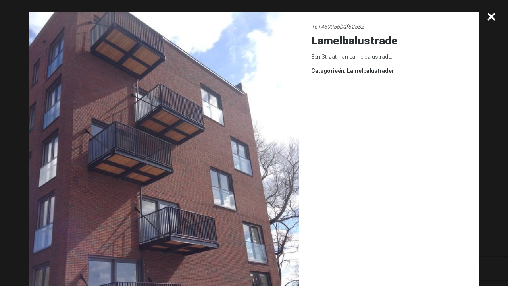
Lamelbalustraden (371, 71)
